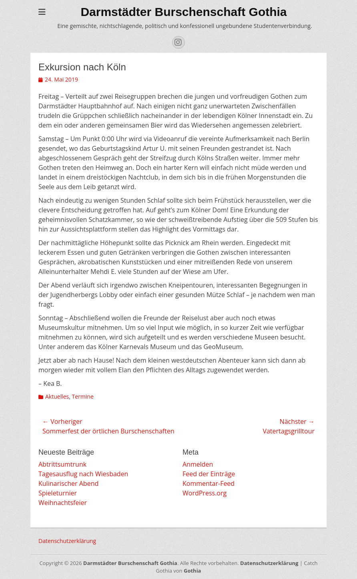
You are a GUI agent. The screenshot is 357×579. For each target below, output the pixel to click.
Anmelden (198, 464)
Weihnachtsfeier (62, 502)
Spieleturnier (57, 493)
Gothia (192, 570)
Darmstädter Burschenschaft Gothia (183, 11)
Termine (83, 396)
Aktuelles (57, 396)
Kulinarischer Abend (68, 483)
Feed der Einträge (209, 473)
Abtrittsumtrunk (62, 464)
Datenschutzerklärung (67, 541)
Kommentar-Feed (209, 483)
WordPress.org (205, 493)
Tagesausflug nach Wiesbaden (83, 473)
